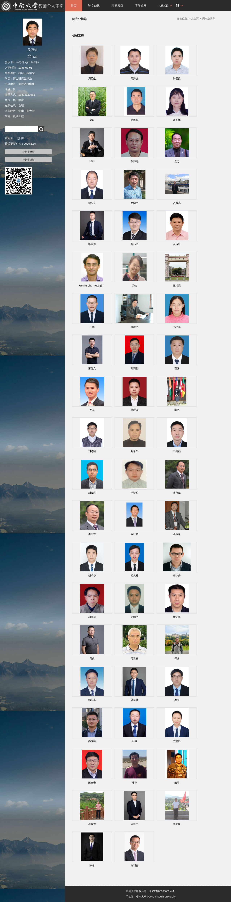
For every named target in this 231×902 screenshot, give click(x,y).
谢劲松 (134, 244)
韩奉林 (134, 699)
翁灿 (134, 285)
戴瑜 (176, 782)
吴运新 (177, 244)
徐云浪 (92, 244)
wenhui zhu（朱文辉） (92, 285)
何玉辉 (134, 658)
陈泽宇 (134, 824)
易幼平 (134, 202)
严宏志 (177, 202)
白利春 (134, 865)
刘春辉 (92, 492)
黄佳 (92, 658)
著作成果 (140, 5)
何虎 (176, 658)
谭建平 (134, 327)
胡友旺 (134, 575)
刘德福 (177, 451)
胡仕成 (92, 616)
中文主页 (194, 18)
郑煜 (92, 119)
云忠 (176, 161)
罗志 (92, 409)
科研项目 (117, 5)
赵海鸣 (134, 119)
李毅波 (134, 409)
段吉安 (92, 782)
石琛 (176, 368)
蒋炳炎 (177, 534)
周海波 (134, 78)
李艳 (176, 409)
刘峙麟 (92, 451)
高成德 (92, 741)
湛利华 (177, 119)
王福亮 (177, 285)
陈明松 (177, 824)
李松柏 (134, 492)
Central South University (162, 896)
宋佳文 (92, 368)
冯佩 (134, 741)
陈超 (92, 865)
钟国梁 (177, 78)
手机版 (129, 896)
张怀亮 (134, 161)
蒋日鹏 (134, 534)
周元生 (92, 78)
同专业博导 (28, 151)
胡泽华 (92, 575)
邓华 (134, 782)
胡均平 (134, 616)
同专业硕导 (28, 159)
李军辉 (92, 534)
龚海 (176, 699)
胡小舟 (177, 575)
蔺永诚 (177, 492)
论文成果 (94, 5)
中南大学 (141, 896)
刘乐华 (134, 451)
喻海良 (92, 202)
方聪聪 (177, 741)
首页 (74, 5)
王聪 (92, 327)
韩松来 (92, 699)
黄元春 (177, 616)
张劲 (92, 161)
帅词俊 (134, 368)
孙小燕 (177, 327)
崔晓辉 (92, 824)
